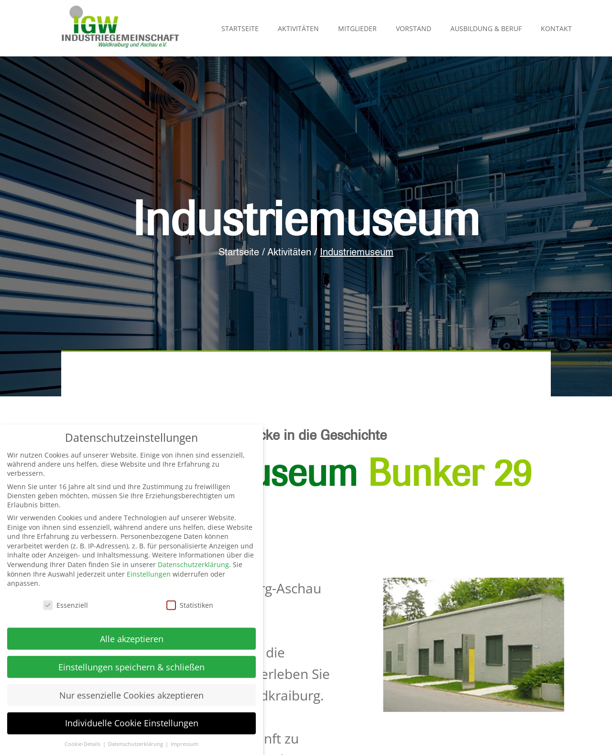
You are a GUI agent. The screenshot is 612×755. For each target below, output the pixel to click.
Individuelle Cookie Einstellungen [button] (131, 726)
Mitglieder (357, 28)
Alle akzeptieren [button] (132, 641)
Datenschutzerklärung (193, 566)
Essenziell (65, 607)
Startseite (240, 28)
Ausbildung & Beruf (486, 28)
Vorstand (413, 28)
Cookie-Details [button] (83, 746)
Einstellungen (149, 576)
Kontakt (556, 28)
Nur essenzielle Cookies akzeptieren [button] (131, 697)
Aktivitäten (298, 28)
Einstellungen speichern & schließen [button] (131, 669)
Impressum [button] (184, 746)
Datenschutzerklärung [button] (136, 746)
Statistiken (189, 607)
